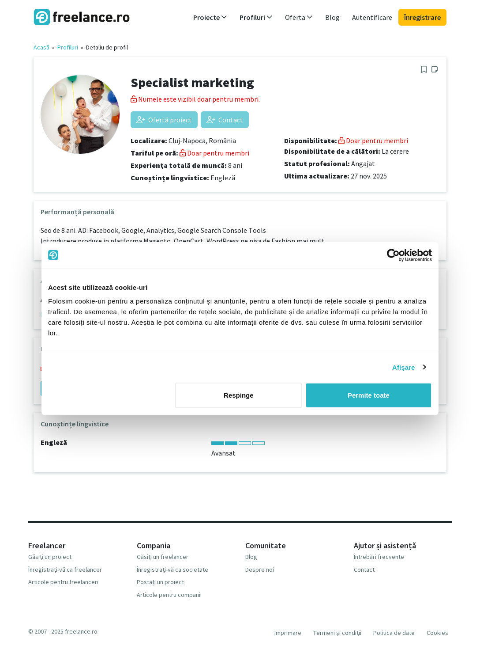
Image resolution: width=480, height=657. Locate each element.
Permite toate (369, 395)
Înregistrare (422, 17)
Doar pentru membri (214, 152)
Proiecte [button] (210, 17)
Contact (224, 119)
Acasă (41, 47)
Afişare (403, 367)
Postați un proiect (160, 582)
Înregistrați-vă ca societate (172, 569)
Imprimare (287, 633)
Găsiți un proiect (49, 557)
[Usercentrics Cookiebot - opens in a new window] (393, 255)
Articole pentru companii (169, 595)
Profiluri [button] (256, 17)
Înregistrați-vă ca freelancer (65, 569)
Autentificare (372, 17)
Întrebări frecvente (379, 557)
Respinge (239, 395)
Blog (332, 17)
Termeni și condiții (337, 633)
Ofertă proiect (164, 119)
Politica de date (394, 633)
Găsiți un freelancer (162, 557)
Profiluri (67, 47)
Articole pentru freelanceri (63, 582)
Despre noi (259, 569)
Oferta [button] (299, 17)
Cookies (437, 633)
